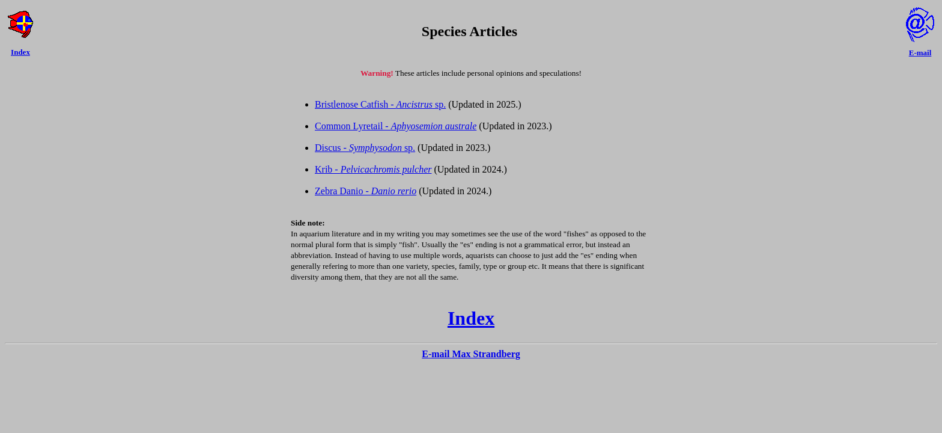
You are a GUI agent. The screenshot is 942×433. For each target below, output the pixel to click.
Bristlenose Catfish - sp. (380, 104)
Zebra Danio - (365, 191)
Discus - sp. (365, 148)
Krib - (373, 169)
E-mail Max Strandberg (471, 354)
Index (471, 318)
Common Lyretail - (395, 126)
